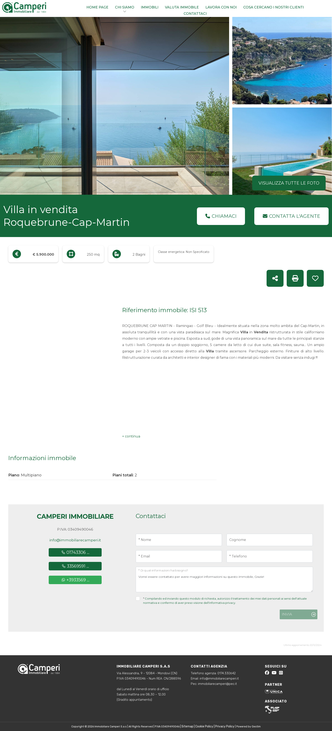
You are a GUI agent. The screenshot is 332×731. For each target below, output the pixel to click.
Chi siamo (124, 7)
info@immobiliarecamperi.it (75, 540)
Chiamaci (221, 216)
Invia (287, 614)
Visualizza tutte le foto (289, 183)
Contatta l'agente (291, 216)
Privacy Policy (224, 726)
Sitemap (187, 726)
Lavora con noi (221, 7)
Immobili (149, 7)
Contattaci (195, 14)
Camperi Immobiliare (75, 516)
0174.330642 (226, 673)
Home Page (97, 7)
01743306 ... (75, 552)
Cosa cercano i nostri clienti (273, 7)
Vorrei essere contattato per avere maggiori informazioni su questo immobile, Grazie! (224, 579)
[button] (131, 436)
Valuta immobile (182, 7)
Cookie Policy (204, 726)
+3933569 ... (75, 579)
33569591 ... (75, 566)
